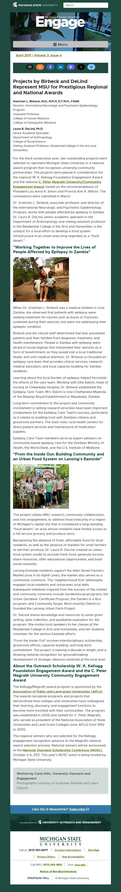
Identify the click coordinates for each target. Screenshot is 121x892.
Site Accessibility (73, 856)
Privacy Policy (46, 856)
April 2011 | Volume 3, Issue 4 (39, 55)
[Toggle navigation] (60, 44)
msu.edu (80, 865)
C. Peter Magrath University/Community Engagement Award (57, 184)
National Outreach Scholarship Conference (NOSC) (62, 750)
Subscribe (79, 809)
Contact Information (68, 850)
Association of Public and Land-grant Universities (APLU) (58, 692)
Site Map (93, 850)
